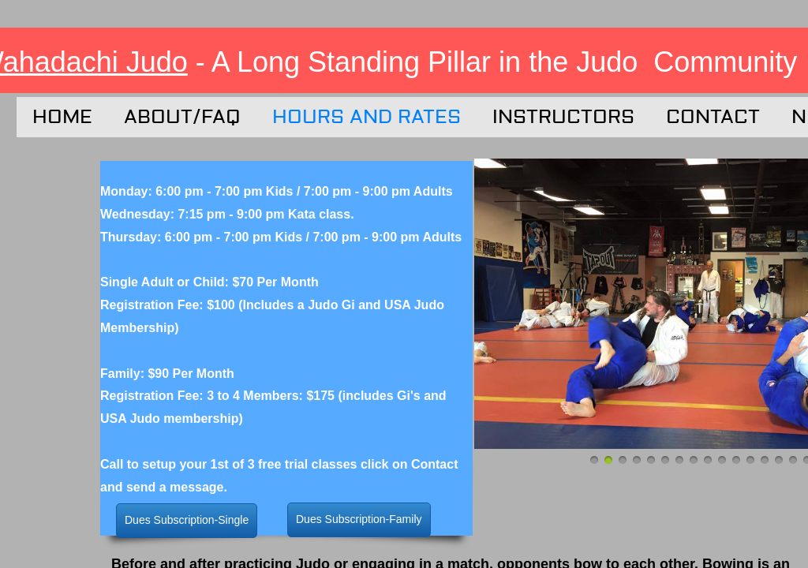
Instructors (563, 117)
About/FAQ (182, 117)
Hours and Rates (366, 117)
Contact (713, 117)
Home (62, 117)
